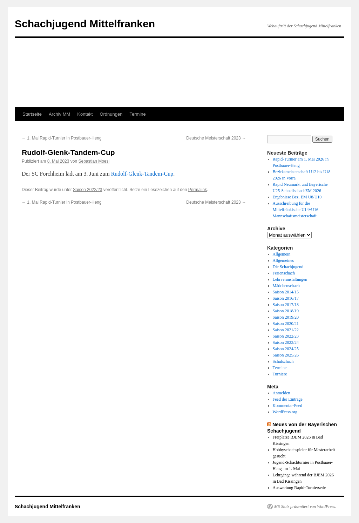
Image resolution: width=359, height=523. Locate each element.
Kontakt (85, 114)
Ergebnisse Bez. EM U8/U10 (297, 197)
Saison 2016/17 (286, 298)
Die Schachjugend (288, 266)
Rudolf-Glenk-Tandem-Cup (142, 174)
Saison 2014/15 (286, 292)
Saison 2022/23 (87, 189)
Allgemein (282, 254)
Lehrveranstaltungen (290, 279)
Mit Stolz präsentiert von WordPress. (305, 506)
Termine (137, 114)
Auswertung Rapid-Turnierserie (299, 487)
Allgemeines (283, 260)
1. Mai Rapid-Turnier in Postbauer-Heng (62, 138)
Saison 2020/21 (286, 323)
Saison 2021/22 (286, 329)
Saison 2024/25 (286, 348)
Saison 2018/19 (286, 310)
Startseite (32, 114)
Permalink (197, 189)
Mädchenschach (286, 285)
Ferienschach (284, 273)
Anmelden (281, 392)
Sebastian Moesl (93, 161)
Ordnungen (111, 114)
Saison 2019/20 (286, 317)
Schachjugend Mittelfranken (85, 23)
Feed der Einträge (288, 399)
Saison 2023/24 (286, 342)
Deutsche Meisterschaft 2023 (216, 138)
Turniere (280, 374)
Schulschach (283, 361)
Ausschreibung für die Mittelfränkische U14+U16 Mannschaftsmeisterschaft (295, 209)
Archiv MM (59, 114)
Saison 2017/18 (286, 304)
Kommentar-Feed (287, 405)
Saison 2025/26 (286, 355)
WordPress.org (285, 411)
